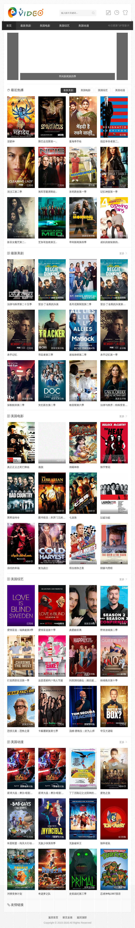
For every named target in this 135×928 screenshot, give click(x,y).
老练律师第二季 (77, 354)
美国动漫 (83, 25)
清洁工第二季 (14, 191)
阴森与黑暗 (106, 568)
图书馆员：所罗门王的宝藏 (53, 517)
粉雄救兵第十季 (109, 680)
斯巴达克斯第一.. (47, 141)
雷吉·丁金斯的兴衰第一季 (114, 304)
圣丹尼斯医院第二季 (80, 304)
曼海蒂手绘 (75, 141)
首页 (9, 25)
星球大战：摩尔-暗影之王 (21, 793)
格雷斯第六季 (76, 405)
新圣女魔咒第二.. (16, 242)
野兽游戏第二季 (109, 630)
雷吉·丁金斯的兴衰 (48, 304)
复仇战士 (43, 568)
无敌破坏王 (75, 843)
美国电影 (45, 25)
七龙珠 (73, 517)
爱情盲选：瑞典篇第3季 (20, 630)
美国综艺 (64, 25)
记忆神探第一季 (109, 191)
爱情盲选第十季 (47, 630)
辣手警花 (105, 467)
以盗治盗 (105, 517)
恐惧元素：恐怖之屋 (18, 730)
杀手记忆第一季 (109, 354)
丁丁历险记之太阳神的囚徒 (84, 793)
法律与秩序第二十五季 (19, 304)
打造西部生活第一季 (18, 680)
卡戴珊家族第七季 (48, 730)
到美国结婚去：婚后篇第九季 (85, 680)
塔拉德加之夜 (76, 568)
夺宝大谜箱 (106, 730)
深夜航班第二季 (15, 405)
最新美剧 (25, 25)
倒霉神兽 (74, 467)
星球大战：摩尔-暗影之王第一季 (56, 793)
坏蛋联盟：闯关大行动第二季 (23, 843)
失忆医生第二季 (47, 405)
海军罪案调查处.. (47, 191)
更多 (123, 253)
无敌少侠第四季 (47, 843)
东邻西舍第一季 (77, 191)
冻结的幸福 (13, 568)
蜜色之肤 (105, 793)
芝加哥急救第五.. (47, 242)
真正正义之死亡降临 (18, 467)
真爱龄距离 (75, 630)
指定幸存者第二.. (109, 141)
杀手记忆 (12, 354)
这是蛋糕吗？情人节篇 (50, 680)
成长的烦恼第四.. (109, 242)
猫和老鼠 (105, 843)
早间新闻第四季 (77, 242)
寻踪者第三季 (45, 354)
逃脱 (40, 467)
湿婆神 (11, 141)
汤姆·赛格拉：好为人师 (82, 730)
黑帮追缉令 (13, 517)
